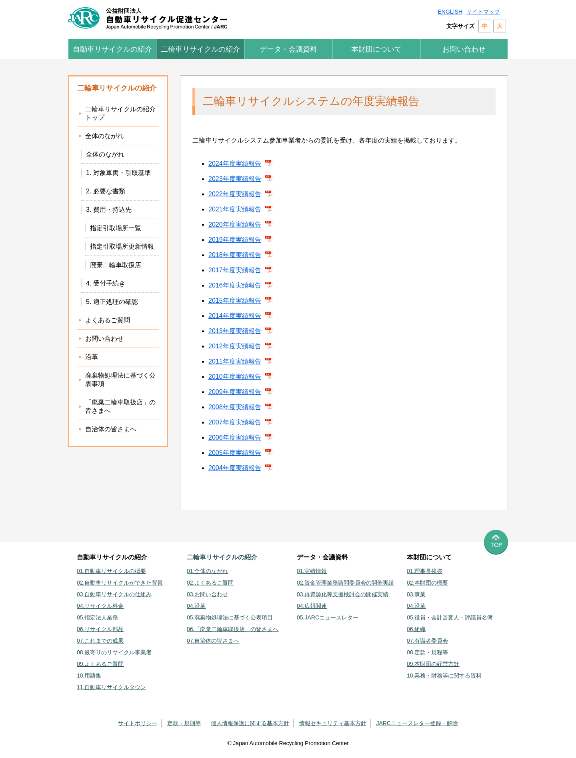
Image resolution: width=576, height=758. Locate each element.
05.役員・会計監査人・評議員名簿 (450, 617)
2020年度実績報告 (234, 224)
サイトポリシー (137, 723)
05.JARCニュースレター (327, 617)
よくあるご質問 (107, 320)
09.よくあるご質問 (100, 664)
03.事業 (416, 594)
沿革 (91, 357)
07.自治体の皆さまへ (213, 640)
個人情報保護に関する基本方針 (250, 723)
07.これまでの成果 (100, 640)
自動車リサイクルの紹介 (112, 49)
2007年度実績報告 (234, 422)
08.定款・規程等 (427, 652)
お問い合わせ (464, 49)
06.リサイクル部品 (100, 629)
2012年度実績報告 (234, 346)
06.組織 (416, 629)
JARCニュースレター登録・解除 (417, 723)
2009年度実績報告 (234, 391)
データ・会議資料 (288, 49)
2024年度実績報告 (234, 163)
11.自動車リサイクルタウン (111, 687)
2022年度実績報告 (234, 194)
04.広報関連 (312, 606)
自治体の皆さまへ (110, 429)
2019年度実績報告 (234, 239)
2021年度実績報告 (234, 209)
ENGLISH (450, 11)
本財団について (376, 49)
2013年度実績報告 (234, 331)
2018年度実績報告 (234, 254)
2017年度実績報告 (234, 270)
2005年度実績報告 (234, 452)
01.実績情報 (312, 571)
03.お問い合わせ (207, 594)
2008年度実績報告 (234, 407)
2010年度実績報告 (234, 376)
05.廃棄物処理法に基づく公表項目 (230, 617)
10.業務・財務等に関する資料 (444, 675)
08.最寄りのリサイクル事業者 (114, 652)
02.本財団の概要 (427, 582)
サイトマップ (483, 11)
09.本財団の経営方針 (433, 664)
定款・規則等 (184, 723)
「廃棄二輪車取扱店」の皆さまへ (120, 406)
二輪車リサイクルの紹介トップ (120, 113)
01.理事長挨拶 (424, 571)
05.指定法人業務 (97, 617)
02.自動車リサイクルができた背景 (120, 582)
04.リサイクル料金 (100, 606)
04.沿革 (196, 606)
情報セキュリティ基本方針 (332, 723)
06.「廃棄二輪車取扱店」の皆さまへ (232, 629)
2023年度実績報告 (234, 178)
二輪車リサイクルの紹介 (200, 49)
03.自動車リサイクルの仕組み (114, 594)
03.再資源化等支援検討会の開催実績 (342, 594)
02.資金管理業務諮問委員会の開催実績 (345, 582)
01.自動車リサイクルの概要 (111, 571)
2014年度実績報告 (234, 315)
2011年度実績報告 (234, 361)
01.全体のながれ (207, 571)
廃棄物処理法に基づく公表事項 (120, 379)
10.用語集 (89, 675)
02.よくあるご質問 (210, 582)
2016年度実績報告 (234, 285)
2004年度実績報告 (234, 467)
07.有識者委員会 (427, 640)
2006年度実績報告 (234, 437)
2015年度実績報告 (234, 300)
